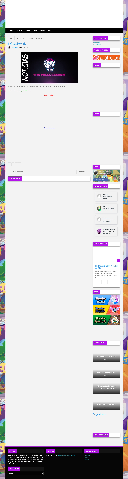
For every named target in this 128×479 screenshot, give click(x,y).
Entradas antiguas (83, 171)
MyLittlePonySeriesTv (108, 229)
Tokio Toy (105, 194)
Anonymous (105, 218)
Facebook (87, 455)
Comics (28, 31)
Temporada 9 (40, 38)
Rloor (104, 206)
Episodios (19, 31)
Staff (49, 31)
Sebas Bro (73, 455)
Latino (11, 38)
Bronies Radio (97, 44)
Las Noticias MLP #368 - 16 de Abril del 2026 (106, 267)
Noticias (30, 38)
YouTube (86, 459)
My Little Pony (21, 38)
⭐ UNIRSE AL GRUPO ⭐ (100, 179)
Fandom (42, 31)
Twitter (86, 457)
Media (35, 31)
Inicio (11, 31)
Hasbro (23, 463)
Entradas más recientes (16, 171)
